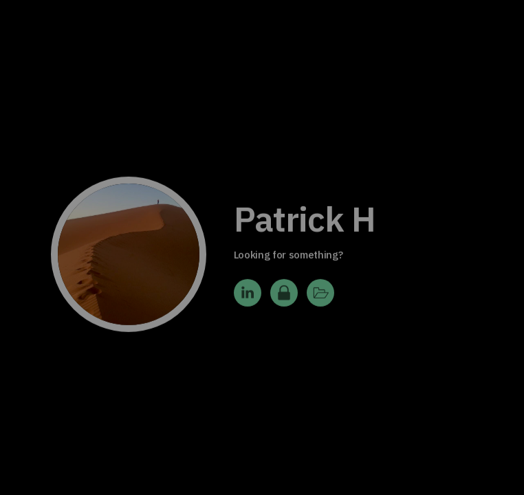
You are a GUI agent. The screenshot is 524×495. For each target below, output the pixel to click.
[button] (247, 297)
